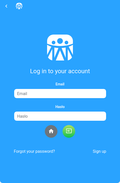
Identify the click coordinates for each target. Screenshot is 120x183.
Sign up (99, 151)
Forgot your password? (34, 151)
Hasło (60, 107)
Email (60, 84)
